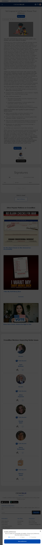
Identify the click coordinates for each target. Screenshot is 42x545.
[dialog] (22, 537)
